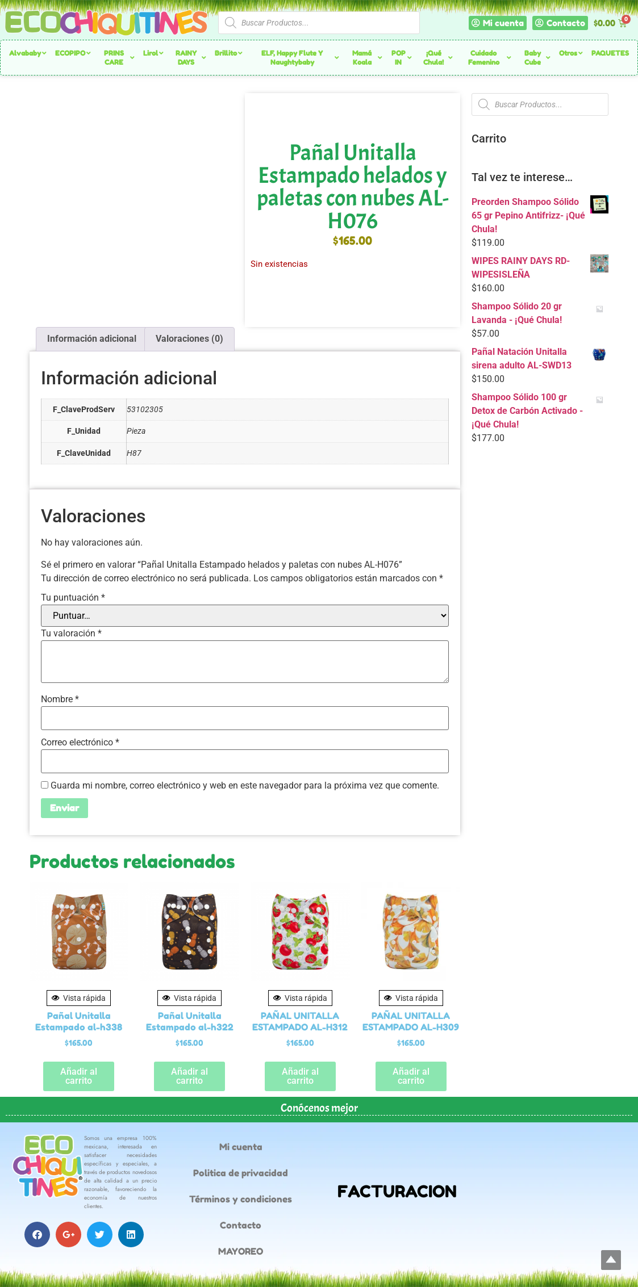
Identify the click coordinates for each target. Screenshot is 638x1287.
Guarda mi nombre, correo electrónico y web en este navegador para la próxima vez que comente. (245, 785)
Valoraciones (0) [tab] (189, 338)
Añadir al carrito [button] (78, 1076)
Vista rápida (79, 998)
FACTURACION (397, 1191)
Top (611, 1260)
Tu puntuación (73, 597)
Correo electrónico (80, 742)
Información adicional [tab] (91, 338)
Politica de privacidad (240, 1173)
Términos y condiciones (240, 1199)
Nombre (60, 699)
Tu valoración (71, 633)
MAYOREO (240, 1251)
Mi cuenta (240, 1146)
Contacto (240, 1225)
